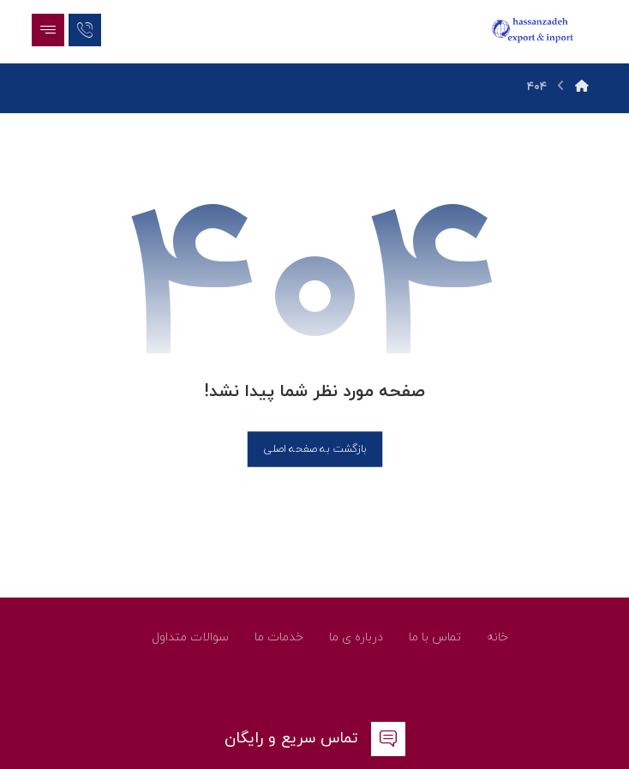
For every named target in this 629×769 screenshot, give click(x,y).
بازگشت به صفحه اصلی (314, 449)
